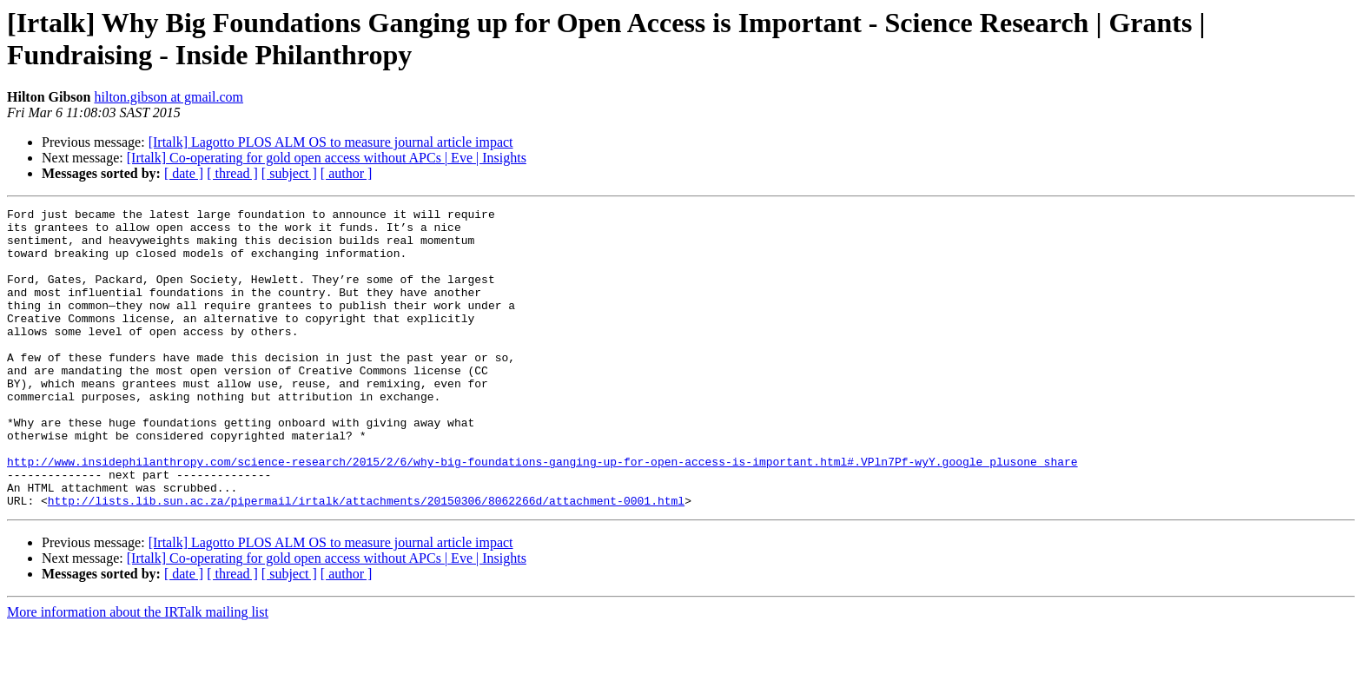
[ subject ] (289, 173)
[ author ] (347, 173)
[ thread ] (232, 173)
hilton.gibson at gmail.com (168, 96)
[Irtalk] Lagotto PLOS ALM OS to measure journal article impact (331, 142)
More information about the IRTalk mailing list (137, 671)
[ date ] (183, 173)
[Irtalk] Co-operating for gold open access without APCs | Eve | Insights (326, 157)
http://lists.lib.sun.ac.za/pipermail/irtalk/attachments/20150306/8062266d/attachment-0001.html (366, 560)
